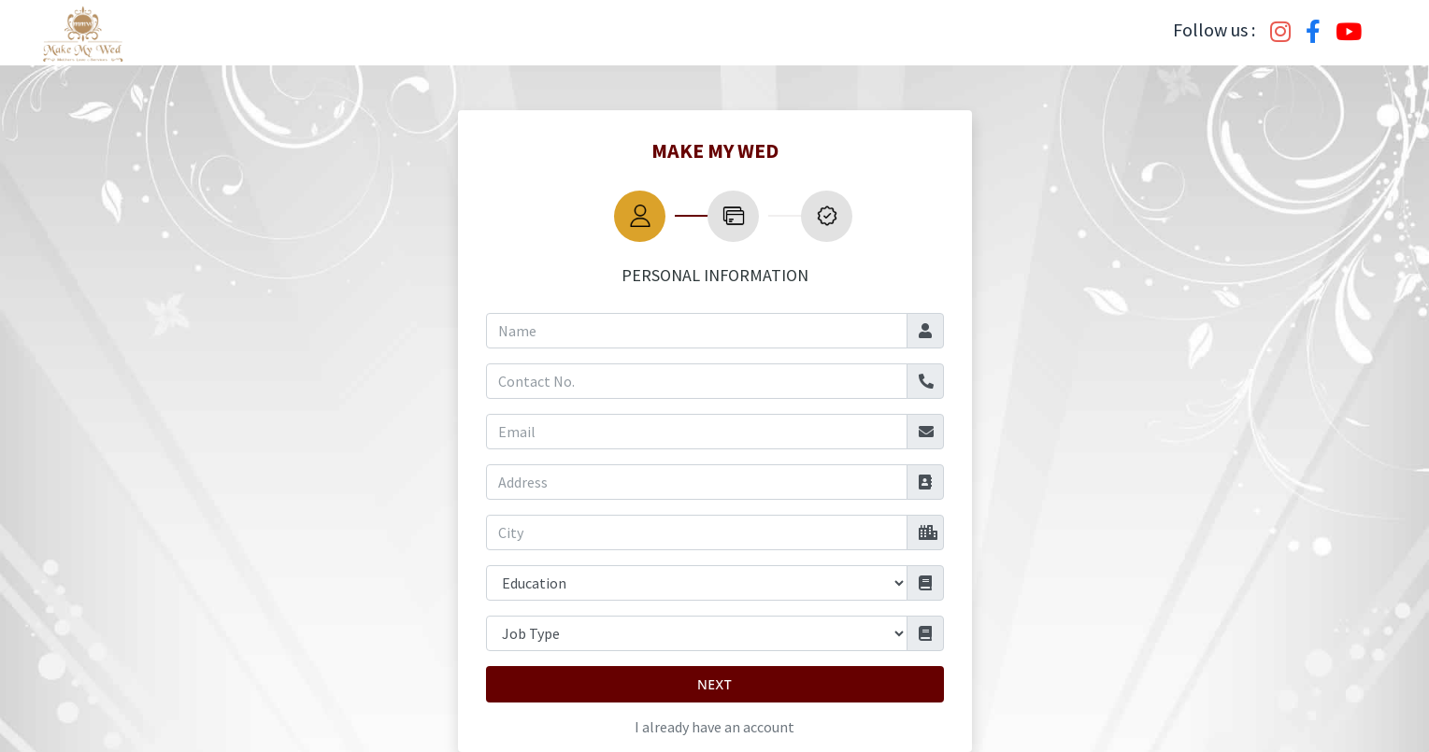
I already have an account (714, 726)
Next (714, 684)
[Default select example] (696, 583)
